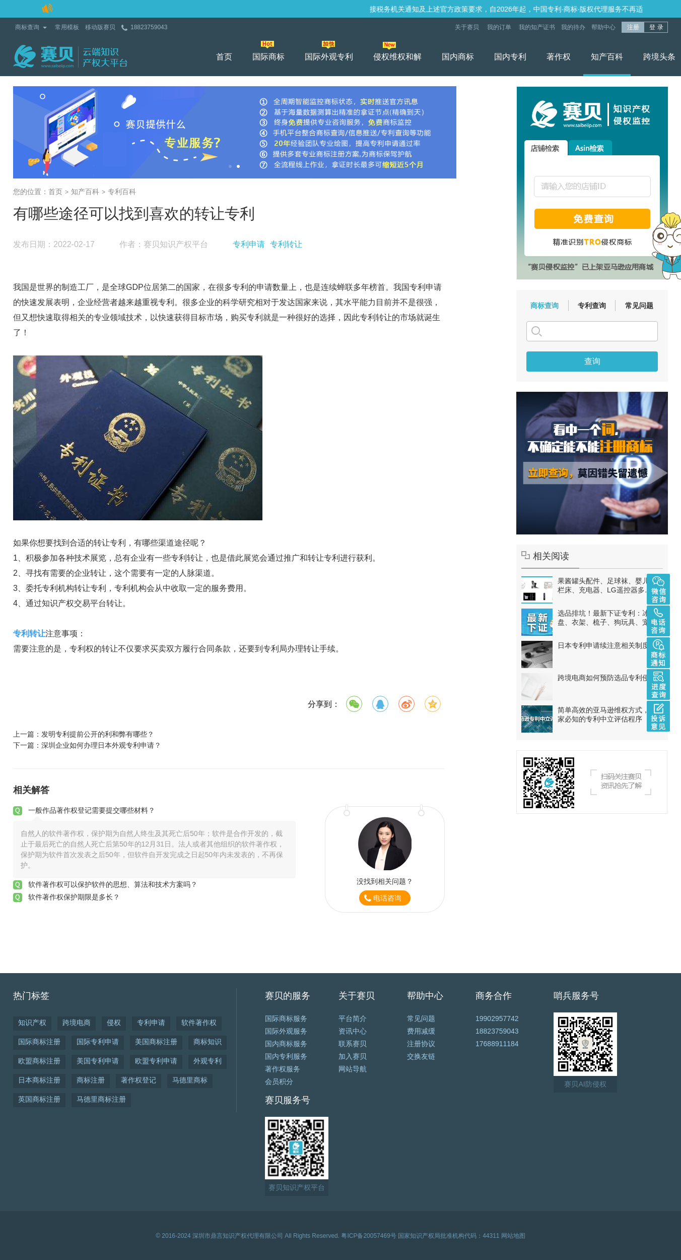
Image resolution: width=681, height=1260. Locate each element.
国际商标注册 (39, 1042)
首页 (224, 56)
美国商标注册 (156, 1042)
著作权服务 (282, 1069)
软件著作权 (199, 1022)
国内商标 (458, 56)
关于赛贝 (468, 27)
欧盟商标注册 (39, 1061)
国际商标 (268, 56)
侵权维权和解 (397, 56)
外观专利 (207, 1061)
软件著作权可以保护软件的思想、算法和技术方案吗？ (112, 884)
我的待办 (573, 27)
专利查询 (592, 306)
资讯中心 (352, 1031)
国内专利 (510, 56)
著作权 (559, 56)
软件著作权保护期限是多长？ (74, 897)
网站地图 (513, 1235)
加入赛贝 (352, 1056)
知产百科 (607, 56)
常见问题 (639, 306)
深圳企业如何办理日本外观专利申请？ (101, 745)
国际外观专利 (329, 56)
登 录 (656, 27)
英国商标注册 (39, 1099)
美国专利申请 (98, 1061)
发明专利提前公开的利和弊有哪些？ (97, 734)
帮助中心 (603, 27)
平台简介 (352, 1018)
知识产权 (32, 1022)
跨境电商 (76, 1022)
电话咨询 (387, 898)
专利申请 (249, 244)
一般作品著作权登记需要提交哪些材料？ (91, 810)
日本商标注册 (39, 1080)
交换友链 (421, 1056)
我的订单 (500, 27)
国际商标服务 (286, 1018)
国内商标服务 (286, 1044)
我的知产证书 (537, 27)
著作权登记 (138, 1080)
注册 (633, 27)
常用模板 (67, 27)
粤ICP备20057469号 (368, 1235)
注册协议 (421, 1044)
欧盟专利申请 (156, 1061)
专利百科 (122, 192)
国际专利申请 (98, 1042)
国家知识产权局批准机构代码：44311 (448, 1235)
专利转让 (286, 244)
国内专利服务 (286, 1056)
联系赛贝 (352, 1044)
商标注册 (91, 1080)
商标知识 (207, 1042)
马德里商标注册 (101, 1099)
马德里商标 (190, 1080)
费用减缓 (421, 1031)
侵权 (114, 1022)
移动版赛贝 (100, 27)
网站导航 (352, 1069)
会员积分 (279, 1081)
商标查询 (27, 27)
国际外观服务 (286, 1031)
